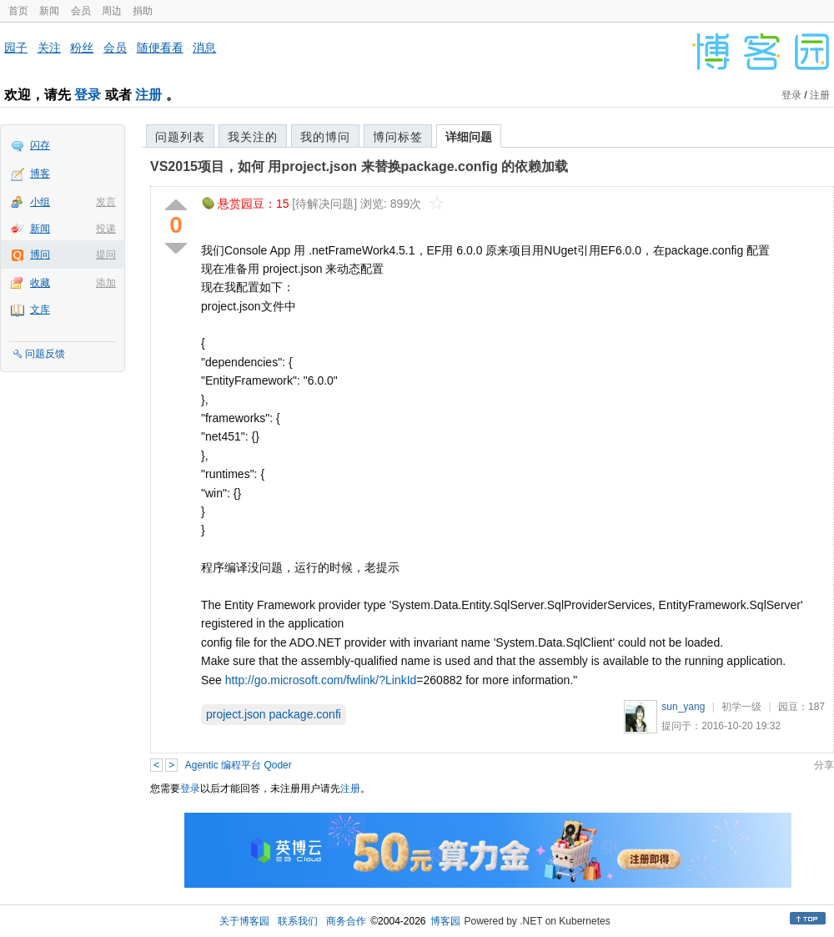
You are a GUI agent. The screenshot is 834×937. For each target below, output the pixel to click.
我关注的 (253, 137)
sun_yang (683, 707)
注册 (148, 95)
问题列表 (180, 137)
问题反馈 (45, 354)
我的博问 (325, 137)
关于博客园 (244, 921)
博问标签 (398, 137)
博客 (40, 173)
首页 (18, 11)
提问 (106, 254)
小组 (40, 202)
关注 (49, 47)
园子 (16, 47)
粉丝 (81, 47)
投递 (106, 228)
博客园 (445, 921)
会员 (81, 11)
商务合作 (346, 921)
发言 (106, 202)
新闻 (49, 11)
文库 (40, 309)
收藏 (40, 283)
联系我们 (298, 921)
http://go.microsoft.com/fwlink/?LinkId (321, 680)
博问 (40, 254)
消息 (204, 47)
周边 (112, 11)
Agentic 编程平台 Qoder (238, 765)
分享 (824, 765)
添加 (106, 283)
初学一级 (741, 707)
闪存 (40, 145)
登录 (87, 95)
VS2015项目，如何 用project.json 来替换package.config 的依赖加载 (359, 166)
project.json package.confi (273, 714)
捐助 (143, 11)
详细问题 (468, 137)
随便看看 (160, 47)
